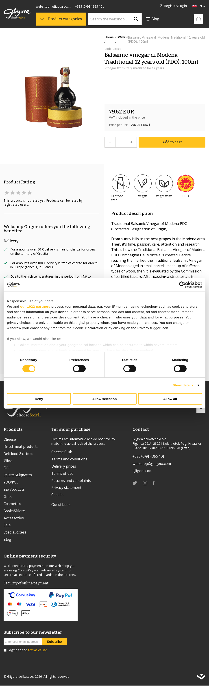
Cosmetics (12, 504)
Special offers (15, 533)
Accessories (14, 518)
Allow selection (104, 399)
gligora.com (142, 471)
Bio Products (14, 490)
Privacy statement (66, 488)
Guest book (60, 505)
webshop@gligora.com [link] (53, 7)
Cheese (10, 439)
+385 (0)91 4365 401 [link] (89, 7)
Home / (109, 39)
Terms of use (62, 473)
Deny (39, 399)
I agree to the (27, 651)
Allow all (170, 399)
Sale (7, 525)
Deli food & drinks (18, 454)
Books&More (14, 511)
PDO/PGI (121, 39)
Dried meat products (21, 446)
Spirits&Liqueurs (18, 475)
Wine (8, 461)
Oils (7, 468)
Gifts (8, 497)
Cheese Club (61, 452)
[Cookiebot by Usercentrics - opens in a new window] (182, 284)
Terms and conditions (69, 459)
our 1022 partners (35, 306)
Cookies (58, 495)
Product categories (61, 19)
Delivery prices (63, 466)
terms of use (37, 651)
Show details (183, 385)
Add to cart (172, 142)
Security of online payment (26, 583)
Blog (152, 19)
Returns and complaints (71, 480)
